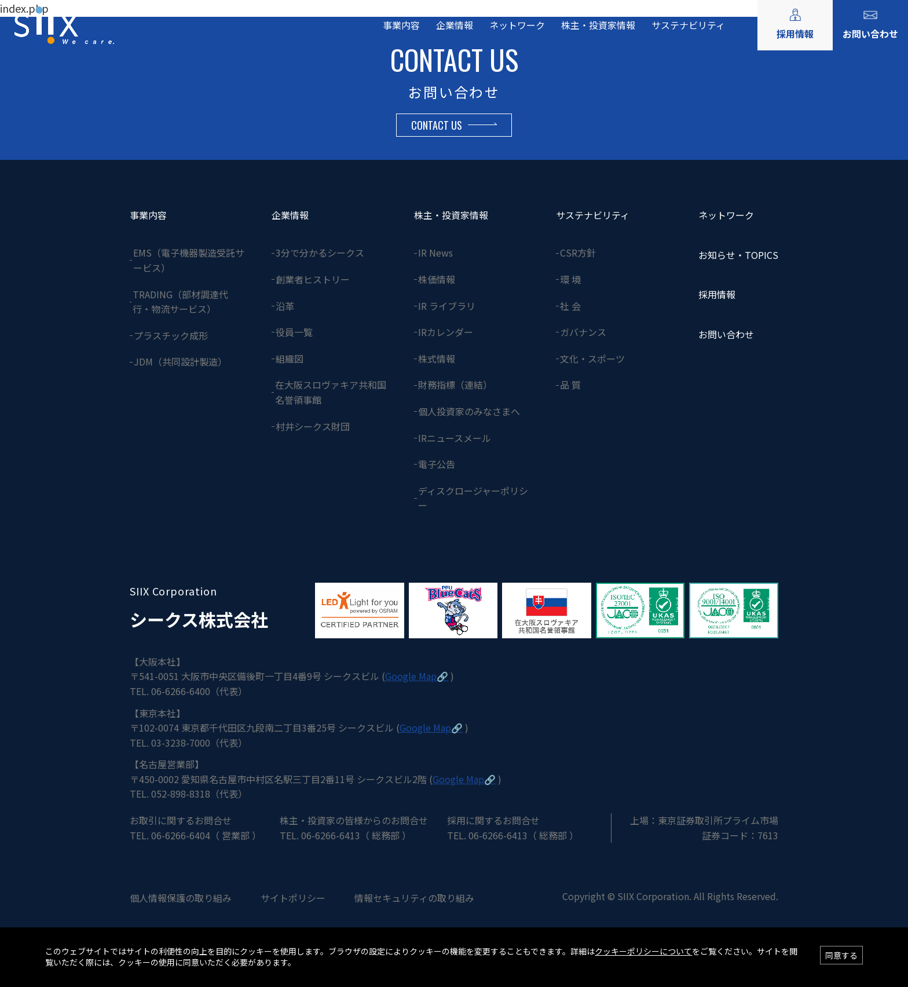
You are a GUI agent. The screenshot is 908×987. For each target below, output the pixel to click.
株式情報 (436, 358)
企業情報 (454, 25)
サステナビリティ (688, 25)
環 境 (570, 279)
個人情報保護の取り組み (181, 898)
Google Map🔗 (416, 676)
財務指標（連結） (455, 385)
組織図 (289, 358)
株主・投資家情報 (598, 25)
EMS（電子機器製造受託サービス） (188, 260)
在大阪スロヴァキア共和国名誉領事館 (330, 392)
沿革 (285, 306)
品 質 (570, 385)
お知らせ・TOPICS (738, 255)
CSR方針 (578, 252)
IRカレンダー (445, 332)
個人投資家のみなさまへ (469, 411)
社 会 (570, 306)
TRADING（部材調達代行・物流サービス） (180, 301)
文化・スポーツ (592, 358)
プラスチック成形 (171, 335)
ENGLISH (736, 10)
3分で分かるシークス (320, 252)
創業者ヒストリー (313, 279)
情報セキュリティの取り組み (414, 898)
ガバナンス (583, 332)
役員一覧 (294, 332)
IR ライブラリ (446, 306)
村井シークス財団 (313, 426)
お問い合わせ (870, 34)
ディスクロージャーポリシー (473, 498)
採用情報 (795, 34)
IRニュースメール (454, 438)
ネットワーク (517, 25)
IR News (435, 252)
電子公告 (436, 464)
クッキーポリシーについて (643, 951)
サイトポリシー (293, 898)
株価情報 (436, 279)
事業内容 (401, 25)
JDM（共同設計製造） (180, 361)
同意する (841, 955)
